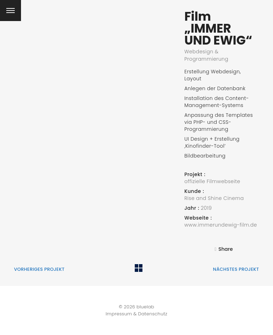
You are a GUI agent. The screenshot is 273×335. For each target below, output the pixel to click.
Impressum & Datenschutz (136, 313)
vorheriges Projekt (39, 269)
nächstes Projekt (236, 269)
